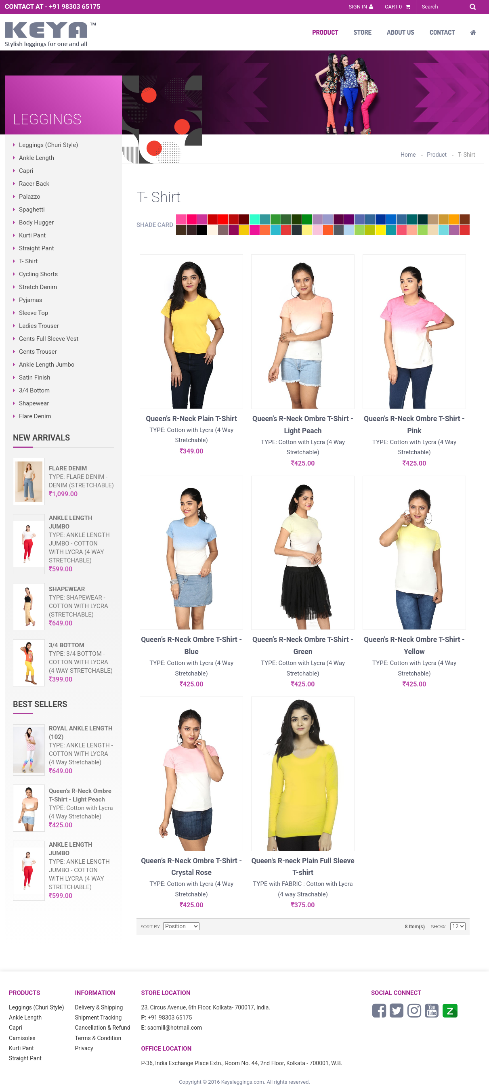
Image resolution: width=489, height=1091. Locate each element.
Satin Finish (34, 377)
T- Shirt (28, 261)
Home (408, 154)
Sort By (150, 926)
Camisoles (22, 1038)
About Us (400, 32)
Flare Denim (35, 416)
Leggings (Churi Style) (48, 145)
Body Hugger (36, 222)
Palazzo (29, 196)
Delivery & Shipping (99, 1007)
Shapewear (34, 403)
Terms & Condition (98, 1038)
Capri (26, 170)
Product (325, 32)
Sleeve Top (33, 313)
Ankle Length (36, 158)
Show (438, 926)
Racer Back (34, 183)
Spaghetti (32, 209)
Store (362, 32)
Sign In (358, 7)
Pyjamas (30, 300)
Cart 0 (397, 7)
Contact (442, 32)
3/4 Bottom (34, 390)
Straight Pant (36, 248)
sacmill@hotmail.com (174, 1027)
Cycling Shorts (38, 274)
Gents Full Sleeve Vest (48, 338)
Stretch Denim (38, 287)
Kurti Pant (32, 235)
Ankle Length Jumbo (46, 364)
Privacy (84, 1048)
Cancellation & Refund (102, 1027)
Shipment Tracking (98, 1017)
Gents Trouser (38, 351)
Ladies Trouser (39, 325)
